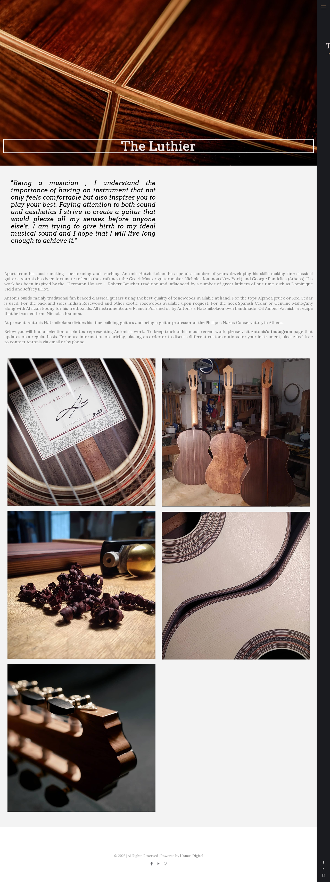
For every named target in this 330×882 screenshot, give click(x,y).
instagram (281, 331)
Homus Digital (191, 856)
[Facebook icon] (323, 862)
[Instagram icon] (323, 875)
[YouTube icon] (323, 869)
